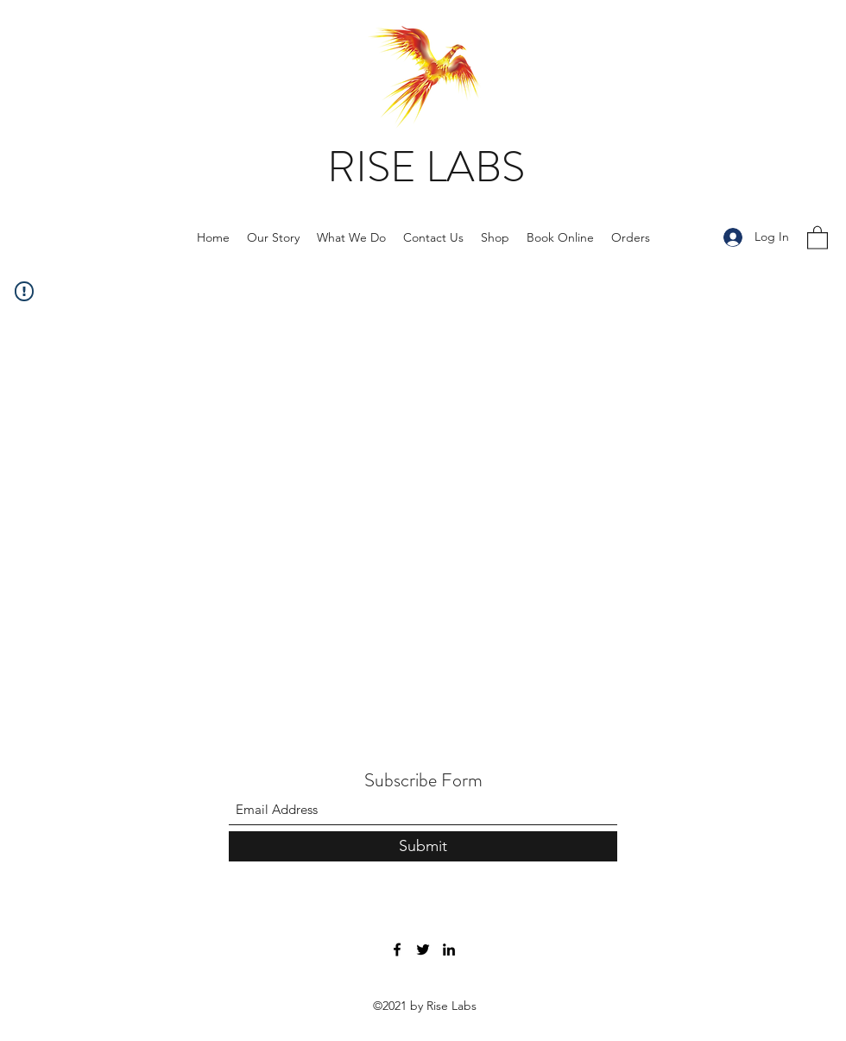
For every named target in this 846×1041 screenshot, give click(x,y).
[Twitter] (423, 949)
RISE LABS (426, 167)
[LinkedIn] (449, 949)
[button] (817, 236)
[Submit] (423, 846)
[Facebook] (397, 949)
